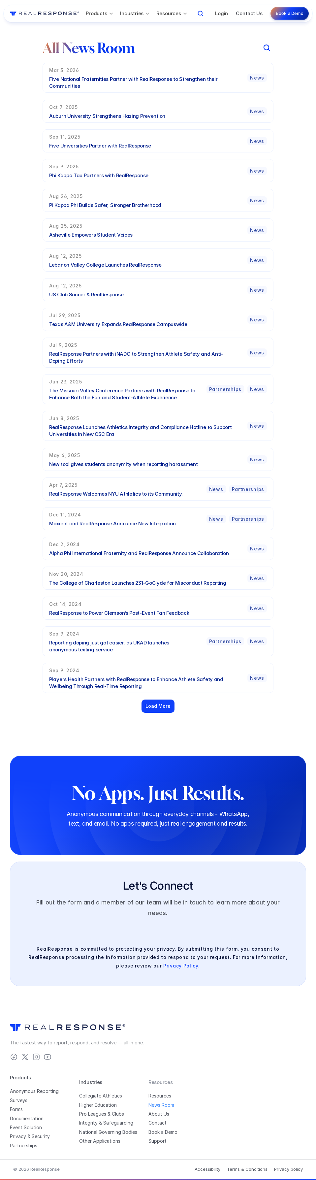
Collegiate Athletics (100, 1095)
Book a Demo (162, 1132)
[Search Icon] (200, 13)
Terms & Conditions (247, 1169)
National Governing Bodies (108, 1132)
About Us (158, 1114)
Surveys (18, 1100)
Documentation (27, 1118)
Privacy (18, 1136)
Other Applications (99, 1141)
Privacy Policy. (181, 965)
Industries (90, 1082)
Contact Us (249, 13)
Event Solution (26, 1127)
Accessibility (207, 1169)
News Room (161, 1105)
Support (157, 1141)
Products (20, 1077)
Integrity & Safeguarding (106, 1123)
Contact (157, 1123)
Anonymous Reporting (34, 1091)
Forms (16, 1109)
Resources (159, 1095)
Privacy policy (288, 1169)
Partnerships (23, 1145)
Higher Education (98, 1105)
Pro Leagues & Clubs (101, 1114)
